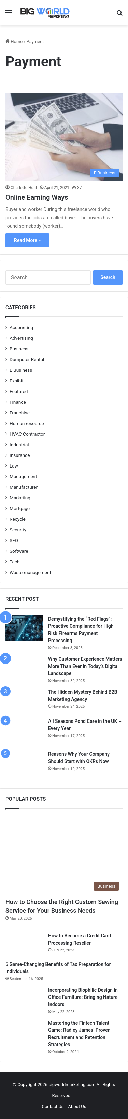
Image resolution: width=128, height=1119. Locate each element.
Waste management (30, 572)
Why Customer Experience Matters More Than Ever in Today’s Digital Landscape (85, 666)
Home (14, 41)
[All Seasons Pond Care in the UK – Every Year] (24, 732)
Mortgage (20, 508)
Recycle (18, 519)
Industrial (19, 444)
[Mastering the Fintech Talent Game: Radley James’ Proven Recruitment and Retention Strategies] (24, 1032)
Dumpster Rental (27, 359)
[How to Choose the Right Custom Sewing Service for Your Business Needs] (64, 855)
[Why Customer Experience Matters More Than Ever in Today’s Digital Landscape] (24, 668)
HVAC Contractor (27, 434)
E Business (21, 370)
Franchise (20, 412)
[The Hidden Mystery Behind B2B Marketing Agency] (24, 701)
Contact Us (52, 1106)
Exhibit (17, 380)
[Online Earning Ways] (64, 137)
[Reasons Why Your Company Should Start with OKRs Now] (24, 763)
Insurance (20, 455)
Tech (14, 561)
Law (14, 466)
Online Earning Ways (36, 197)
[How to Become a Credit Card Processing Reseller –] (24, 944)
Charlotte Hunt (24, 187)
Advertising (21, 338)
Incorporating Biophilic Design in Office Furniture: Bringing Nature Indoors (83, 997)
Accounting (21, 327)
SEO (14, 540)
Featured (19, 391)
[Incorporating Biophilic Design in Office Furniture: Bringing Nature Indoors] (24, 997)
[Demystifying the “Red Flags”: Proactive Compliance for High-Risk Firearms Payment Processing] (24, 628)
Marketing (20, 497)
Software (19, 551)
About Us (77, 1106)
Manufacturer (24, 487)
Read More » (27, 240)
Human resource (27, 423)
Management (23, 476)
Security (18, 529)
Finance (18, 402)
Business (19, 348)
